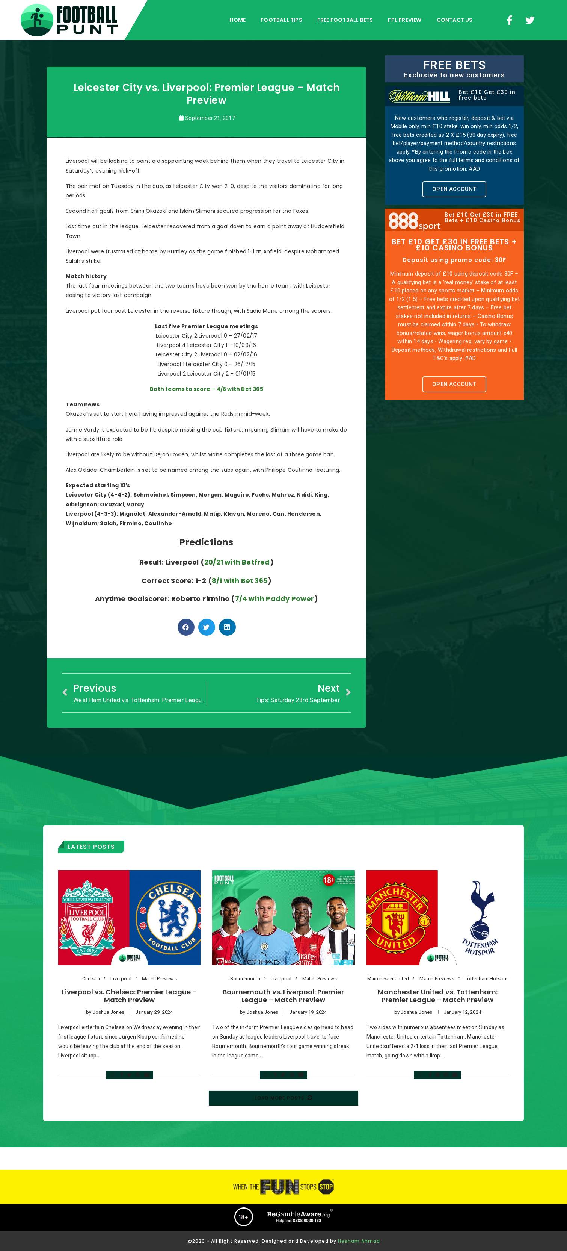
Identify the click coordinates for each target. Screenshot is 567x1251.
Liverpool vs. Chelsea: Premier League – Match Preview (129, 995)
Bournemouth (245, 978)
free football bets (345, 20)
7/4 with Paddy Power (274, 598)
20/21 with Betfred (237, 562)
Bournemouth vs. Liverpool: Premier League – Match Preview (283, 995)
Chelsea (91, 978)
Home (237, 20)
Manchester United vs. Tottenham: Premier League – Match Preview (438, 995)
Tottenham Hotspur (486, 978)
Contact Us (455, 20)
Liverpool (120, 978)
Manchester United (388, 978)
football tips (281, 20)
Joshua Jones (108, 1012)
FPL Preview (404, 20)
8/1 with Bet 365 (240, 580)
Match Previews (159, 978)
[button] (454, 189)
